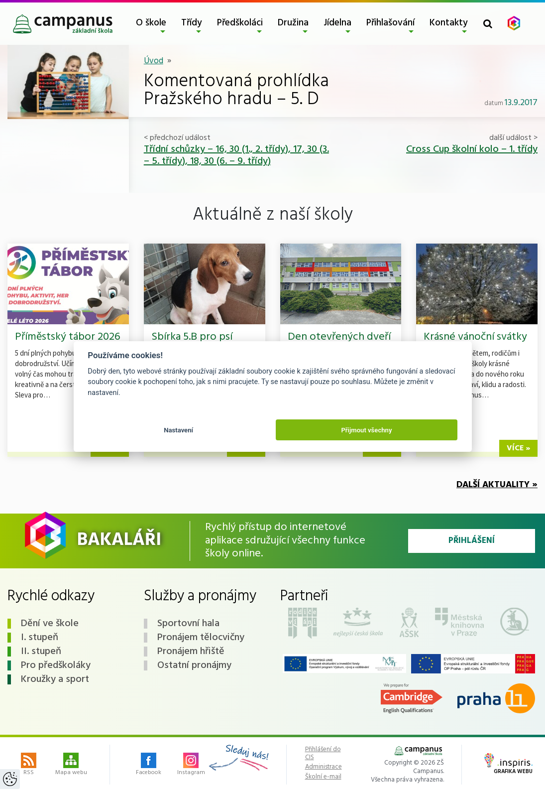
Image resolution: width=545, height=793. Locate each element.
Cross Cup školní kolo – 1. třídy (472, 149)
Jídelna (337, 22)
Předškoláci (240, 22)
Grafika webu (508, 764)
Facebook (148, 765)
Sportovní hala (188, 624)
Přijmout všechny (366, 430)
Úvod (153, 61)
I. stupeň (39, 638)
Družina (293, 22)
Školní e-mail (323, 777)
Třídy (191, 22)
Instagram (191, 765)
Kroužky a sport (55, 679)
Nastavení (178, 430)
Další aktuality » (497, 485)
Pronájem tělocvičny (200, 638)
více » (518, 448)
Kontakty (449, 22)
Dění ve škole (50, 624)
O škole (151, 22)
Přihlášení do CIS (323, 753)
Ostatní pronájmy (194, 665)
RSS (28, 765)
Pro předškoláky (56, 665)
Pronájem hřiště (190, 652)
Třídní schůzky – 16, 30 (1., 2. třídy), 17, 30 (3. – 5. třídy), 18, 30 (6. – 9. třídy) (236, 155)
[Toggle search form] (487, 23)
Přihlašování (390, 22)
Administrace (323, 767)
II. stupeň (41, 652)
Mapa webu (71, 765)
